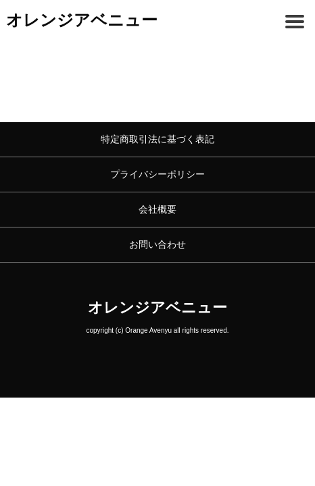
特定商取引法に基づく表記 (157, 139)
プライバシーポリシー (157, 174)
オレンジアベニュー (82, 20)
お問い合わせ (157, 244)
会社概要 (157, 209)
